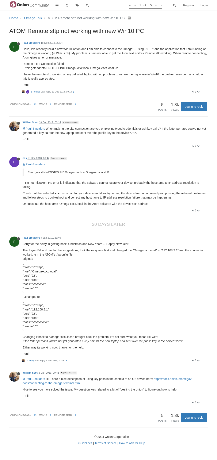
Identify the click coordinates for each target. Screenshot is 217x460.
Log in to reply (194, 106)
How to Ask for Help (132, 443)
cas (25, 158)
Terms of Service (106, 443)
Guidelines (85, 443)
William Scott (30, 122)
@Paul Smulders (70, 123)
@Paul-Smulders (34, 128)
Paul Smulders (31, 42)
